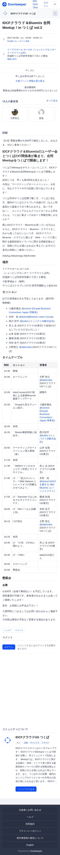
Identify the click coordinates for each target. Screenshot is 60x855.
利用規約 (30, 824)
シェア (7, 630)
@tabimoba (25, 347)
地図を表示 (12, 59)
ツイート (19, 630)
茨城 (26, 743)
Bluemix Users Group (40, 316)
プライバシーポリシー (30, 831)
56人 (18, 743)
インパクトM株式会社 (42, 321)
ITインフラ (34, 743)
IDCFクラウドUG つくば (23, 13)
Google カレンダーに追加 (18, 41)
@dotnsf (23, 316)
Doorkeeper (36, 851)
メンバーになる (26, 789)
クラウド (45, 743)
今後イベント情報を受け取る (30, 81)
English (30, 845)
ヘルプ (30, 817)
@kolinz (24, 321)
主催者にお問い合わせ (30, 810)
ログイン (8, 647)
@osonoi (26, 308)
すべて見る (52, 100)
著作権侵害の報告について (30, 838)
